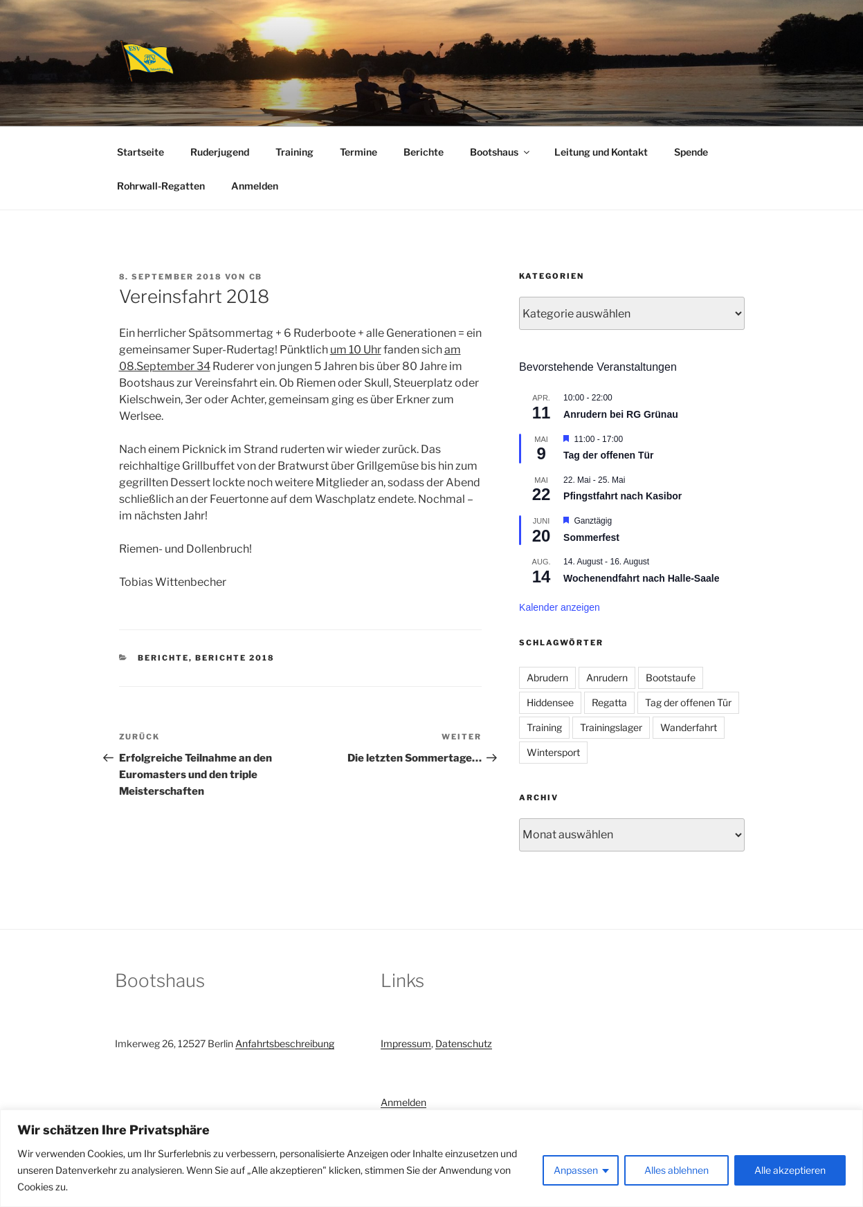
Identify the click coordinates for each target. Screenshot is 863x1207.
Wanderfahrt (688, 727)
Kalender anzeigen (559, 607)
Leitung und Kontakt (601, 152)
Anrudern (607, 677)
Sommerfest (591, 537)
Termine (358, 152)
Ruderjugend (219, 152)
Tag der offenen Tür (608, 455)
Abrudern (547, 677)
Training (294, 152)
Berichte (423, 152)
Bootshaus (501, 152)
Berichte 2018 (235, 658)
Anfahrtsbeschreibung (284, 1043)
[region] (431, 1158)
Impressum (406, 1043)
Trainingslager (611, 727)
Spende (691, 152)
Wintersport (553, 752)
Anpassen (576, 1170)
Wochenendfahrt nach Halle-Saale (641, 578)
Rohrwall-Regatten (161, 186)
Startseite (140, 152)
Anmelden (254, 186)
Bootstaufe (671, 677)
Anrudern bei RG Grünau (620, 414)
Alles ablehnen (676, 1170)
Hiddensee (550, 702)
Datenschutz (463, 1043)
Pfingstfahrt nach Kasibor (622, 495)
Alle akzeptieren (790, 1170)
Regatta (609, 702)
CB (256, 277)
